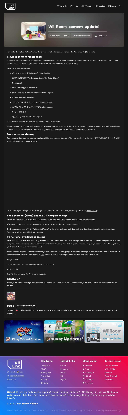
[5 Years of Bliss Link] (104, 332)
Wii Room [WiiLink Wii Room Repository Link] (109, 379)
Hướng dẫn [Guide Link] (86, 6)
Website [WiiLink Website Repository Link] (108, 372)
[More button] (120, 6)
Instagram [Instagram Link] (88, 379)
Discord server (91, 211)
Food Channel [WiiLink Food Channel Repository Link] (111, 376)
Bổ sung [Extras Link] (44, 383)
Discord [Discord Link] (87, 365)
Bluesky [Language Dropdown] (87, 372)
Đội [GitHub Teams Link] (61, 376)
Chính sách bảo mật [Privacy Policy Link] (38, 410)
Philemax (48, 138)
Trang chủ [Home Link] (62, 6)
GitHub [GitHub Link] (63, 365)
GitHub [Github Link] (87, 376)
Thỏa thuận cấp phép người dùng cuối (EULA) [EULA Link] (71, 410)
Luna (42, 255)
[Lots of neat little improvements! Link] (64, 332)
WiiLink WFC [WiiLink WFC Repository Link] (110, 369)
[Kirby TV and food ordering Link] (24, 332)
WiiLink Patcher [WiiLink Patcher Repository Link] (111, 365)
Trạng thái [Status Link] (100, 6)
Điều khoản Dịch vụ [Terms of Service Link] (16, 410)
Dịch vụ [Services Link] (112, 6)
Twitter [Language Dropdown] (87, 369)
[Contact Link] (17, 376)
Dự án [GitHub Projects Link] (63, 372)
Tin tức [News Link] (74, 6)
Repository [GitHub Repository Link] (65, 369)
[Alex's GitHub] (20, 372)
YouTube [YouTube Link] (88, 383)
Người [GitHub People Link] (63, 379)
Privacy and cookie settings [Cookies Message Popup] (108, 410)
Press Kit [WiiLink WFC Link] (11, 379)
